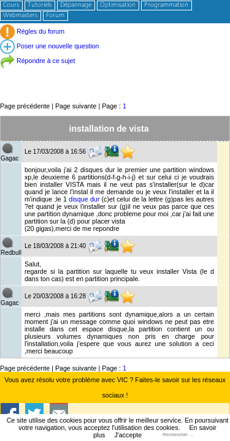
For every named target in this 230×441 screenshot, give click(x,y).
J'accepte (128, 435)
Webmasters (20, 15)
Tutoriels (40, 5)
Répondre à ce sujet (37, 60)
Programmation (166, 5)
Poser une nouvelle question (49, 46)
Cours (11, 5)
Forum (55, 15)
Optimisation (118, 5)
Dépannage (75, 5)
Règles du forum (32, 31)
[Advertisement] (115, 73)
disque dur (84, 199)
